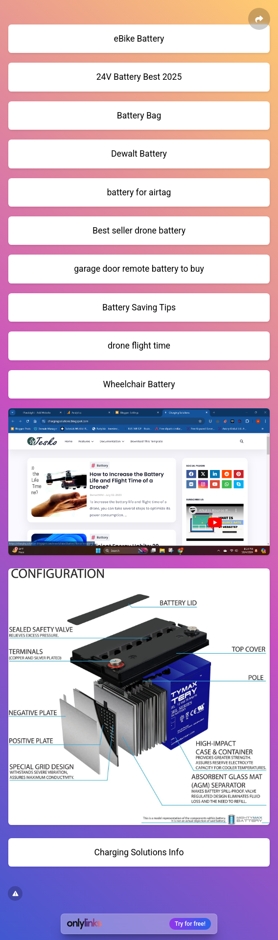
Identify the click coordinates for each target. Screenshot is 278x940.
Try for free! (190, 923)
